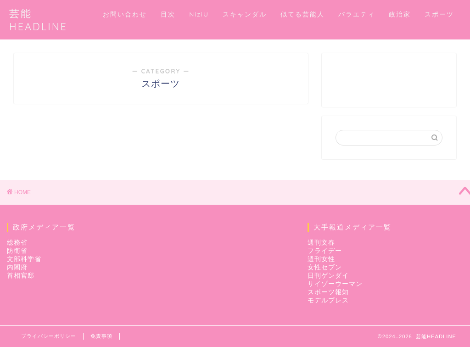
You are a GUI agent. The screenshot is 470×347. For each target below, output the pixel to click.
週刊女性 (321, 259)
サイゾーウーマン (335, 283)
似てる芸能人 (302, 14)
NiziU (199, 14)
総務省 (17, 242)
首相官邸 (20, 275)
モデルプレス (328, 300)
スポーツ (439, 14)
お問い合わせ (125, 14)
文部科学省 (24, 259)
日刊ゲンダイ (328, 275)
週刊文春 (321, 242)
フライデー (325, 250)
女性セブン (325, 267)
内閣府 (17, 267)
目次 (168, 14)
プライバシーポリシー (48, 336)
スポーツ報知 (328, 292)
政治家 (400, 14)
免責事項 (101, 336)
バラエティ (356, 14)
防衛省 (17, 250)
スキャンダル (245, 14)
